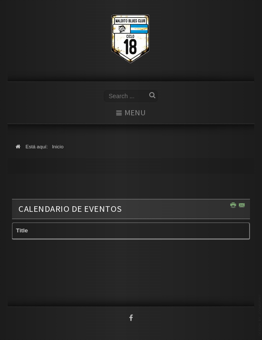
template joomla (260, 315)
